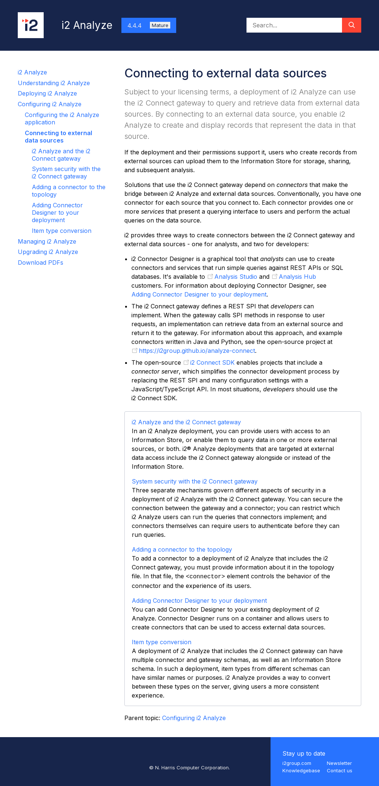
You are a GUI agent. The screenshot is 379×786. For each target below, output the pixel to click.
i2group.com (296, 763)
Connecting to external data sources (58, 136)
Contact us (339, 770)
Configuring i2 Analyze (49, 104)
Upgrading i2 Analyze (48, 251)
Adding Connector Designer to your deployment (57, 212)
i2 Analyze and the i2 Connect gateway (61, 154)
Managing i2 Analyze (47, 241)
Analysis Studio (235, 276)
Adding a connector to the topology (182, 549)
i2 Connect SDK (212, 362)
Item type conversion (61, 230)
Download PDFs (40, 262)
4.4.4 (148, 25)
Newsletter (339, 763)
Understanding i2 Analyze (54, 83)
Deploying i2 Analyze (47, 93)
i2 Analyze (32, 72)
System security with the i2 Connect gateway (66, 172)
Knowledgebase (301, 770)
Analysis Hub (297, 276)
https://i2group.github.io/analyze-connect (197, 350)
